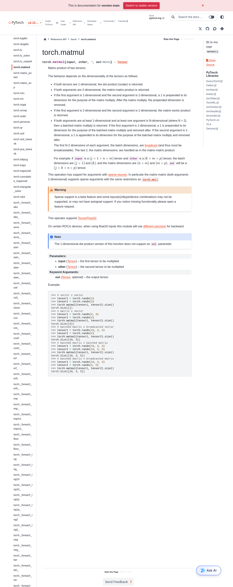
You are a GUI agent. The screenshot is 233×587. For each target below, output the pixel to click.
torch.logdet (20, 38)
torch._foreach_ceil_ (22, 295)
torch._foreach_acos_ (22, 235)
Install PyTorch (51, 23)
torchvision (212, 106)
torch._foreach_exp (22, 396)
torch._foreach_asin (22, 245)
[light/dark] (222, 17)
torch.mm (18, 93)
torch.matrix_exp (22, 85)
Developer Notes (91, 23)
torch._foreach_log (22, 456)
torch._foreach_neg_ (22, 547)
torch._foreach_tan (22, 557)
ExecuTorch (213, 81)
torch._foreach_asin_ (22, 255)
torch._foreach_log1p (22, 497)
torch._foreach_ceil (22, 285)
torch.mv (18, 98)
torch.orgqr (19, 104)
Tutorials (123, 21)
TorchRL (211, 102)
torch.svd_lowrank (22, 141)
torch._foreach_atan (22, 265)
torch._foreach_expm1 (22, 416)
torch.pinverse (21, 121)
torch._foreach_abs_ (22, 214)
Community (109, 21)
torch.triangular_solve (22, 189)
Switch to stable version (141, 5)
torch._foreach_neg (22, 537)
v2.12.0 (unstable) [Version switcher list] (35, 22)
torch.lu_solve (21, 55)
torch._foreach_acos (22, 225)
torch (74, 39)
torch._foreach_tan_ (22, 567)
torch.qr (17, 127)
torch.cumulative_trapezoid (22, 178)
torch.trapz (19, 165)
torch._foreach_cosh (22, 336)
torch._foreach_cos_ (22, 325)
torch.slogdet (20, 44)
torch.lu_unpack (22, 61)
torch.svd (18, 133)
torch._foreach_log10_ (22, 487)
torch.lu (17, 49)
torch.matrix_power (22, 75)
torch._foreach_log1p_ (22, 507)
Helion (210, 85)
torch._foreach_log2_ (22, 527)
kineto (209, 94)
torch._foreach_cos (22, 315)
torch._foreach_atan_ (22, 275)
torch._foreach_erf (22, 356)
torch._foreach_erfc (22, 376)
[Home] (45, 39)
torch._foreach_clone (22, 305)
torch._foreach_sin (22, 578)
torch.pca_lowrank (22, 151)
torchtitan (211, 98)
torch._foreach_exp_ (22, 406)
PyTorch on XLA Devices (212, 124)
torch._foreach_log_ (22, 467)
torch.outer (19, 116)
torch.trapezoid (22, 170)
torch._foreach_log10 (22, 477)
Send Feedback (116, 582)
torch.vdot (19, 196)
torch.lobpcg (20, 159)
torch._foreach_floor (22, 436)
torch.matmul (21, 67)
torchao (210, 89)
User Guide (63, 23)
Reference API (77, 23)
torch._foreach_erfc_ (22, 386)
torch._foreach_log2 (22, 517)
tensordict (212, 115)
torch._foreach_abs (22, 204)
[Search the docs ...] (196, 17)
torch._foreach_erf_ (22, 366)
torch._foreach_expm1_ (22, 426)
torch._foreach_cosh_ (22, 346)
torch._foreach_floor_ (22, 446)
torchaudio (212, 111)
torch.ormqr (20, 110)
